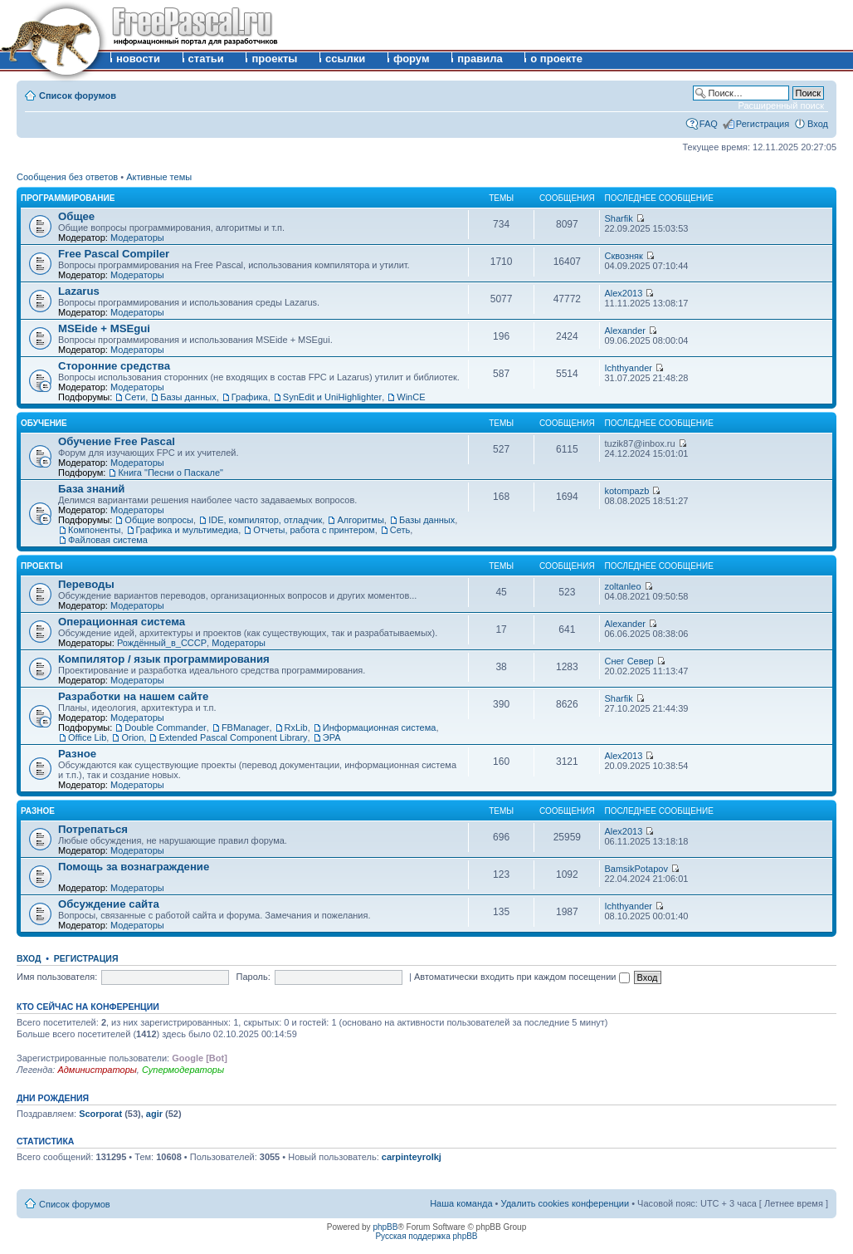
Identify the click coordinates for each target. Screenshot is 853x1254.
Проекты (41, 566)
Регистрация (762, 124)
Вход (817, 124)
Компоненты (94, 530)
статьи (206, 58)
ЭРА (332, 737)
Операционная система (121, 621)
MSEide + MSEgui (104, 328)
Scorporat (100, 1114)
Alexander (625, 331)
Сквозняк (623, 256)
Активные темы (159, 177)
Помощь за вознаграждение (133, 866)
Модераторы (137, 237)
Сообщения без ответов (67, 177)
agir (154, 1114)
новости (138, 58)
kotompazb (626, 491)
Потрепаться (93, 829)
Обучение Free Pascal (116, 441)
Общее (76, 216)
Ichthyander (627, 368)
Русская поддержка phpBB (426, 1236)
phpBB (385, 1227)
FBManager (245, 727)
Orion (132, 737)
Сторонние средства (114, 366)
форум (411, 58)
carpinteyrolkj (411, 1157)
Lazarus (79, 291)
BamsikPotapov (635, 869)
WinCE (411, 397)
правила (480, 58)
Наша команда (461, 1203)
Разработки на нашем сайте (133, 696)
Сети (134, 397)
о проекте (556, 58)
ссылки (345, 58)
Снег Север (628, 661)
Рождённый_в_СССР (162, 643)
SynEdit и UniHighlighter (332, 397)
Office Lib (87, 737)
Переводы (86, 584)
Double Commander (165, 727)
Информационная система (379, 727)
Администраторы (96, 1070)
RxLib (296, 727)
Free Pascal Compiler (113, 253)
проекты (274, 58)
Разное (77, 753)
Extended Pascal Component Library (232, 737)
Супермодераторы (183, 1070)
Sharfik (618, 218)
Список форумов (77, 95)
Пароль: (253, 977)
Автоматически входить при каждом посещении (522, 977)
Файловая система (108, 540)
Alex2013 (623, 293)
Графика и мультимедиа (187, 530)
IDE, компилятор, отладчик (265, 520)
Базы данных (188, 397)
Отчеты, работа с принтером (313, 530)
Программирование (68, 198)
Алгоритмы (360, 520)
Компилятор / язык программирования (164, 659)
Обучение (44, 423)
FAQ (708, 124)
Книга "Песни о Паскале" (170, 473)
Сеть (400, 530)
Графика (250, 397)
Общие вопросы (158, 520)
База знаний (91, 488)
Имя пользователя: (57, 977)
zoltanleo (622, 586)
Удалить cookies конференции (565, 1203)
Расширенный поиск (781, 105)
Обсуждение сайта (108, 904)
